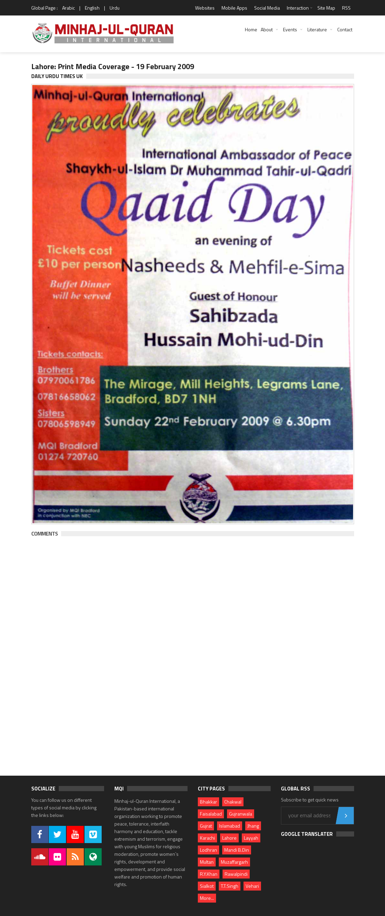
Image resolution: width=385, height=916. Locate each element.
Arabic (68, 7)
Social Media (267, 7)
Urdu (115, 7)
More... (207, 898)
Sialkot (207, 886)
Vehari (252, 886)
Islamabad (229, 825)
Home (251, 29)
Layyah (251, 837)
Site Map (326, 7)
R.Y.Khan (208, 873)
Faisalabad (211, 813)
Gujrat (206, 825)
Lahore (229, 837)
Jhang (253, 825)
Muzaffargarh (234, 861)
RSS (346, 7)
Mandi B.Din (236, 849)
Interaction (298, 7)
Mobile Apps (234, 7)
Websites (205, 7)
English (92, 7)
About (267, 29)
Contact (344, 29)
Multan (207, 861)
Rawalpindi (236, 873)
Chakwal (232, 801)
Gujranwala (240, 813)
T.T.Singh (229, 886)
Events (290, 29)
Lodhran (208, 849)
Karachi (207, 837)
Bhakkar (208, 801)
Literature (317, 29)
